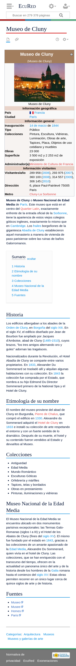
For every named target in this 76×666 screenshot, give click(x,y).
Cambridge (18, 226)
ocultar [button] (31, 258)
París (33, 117)
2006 (46, 172)
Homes (16, 611)
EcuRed (27, 6)
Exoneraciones (47, 660)
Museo (15, 602)
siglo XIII (57, 327)
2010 (46, 181)
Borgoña (39, 327)
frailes (37, 226)
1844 (55, 125)
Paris (14, 615)
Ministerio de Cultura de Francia (51, 164)
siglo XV (48, 536)
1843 (56, 373)
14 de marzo (38, 125)
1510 (55, 340)
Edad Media (17, 549)
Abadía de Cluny (33, 230)
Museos (48, 634)
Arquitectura (32, 634)
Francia (39, 112)
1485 (47, 340)
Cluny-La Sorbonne (43, 194)
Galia (54, 570)
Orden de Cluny (16, 327)
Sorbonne (60, 213)
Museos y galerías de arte (25, 638)
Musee (15, 606)
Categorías (13, 634)
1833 (32, 364)
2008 (46, 177)
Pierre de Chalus (46, 414)
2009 (68, 177)
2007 (68, 172)
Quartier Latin (29, 208)
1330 (38, 418)
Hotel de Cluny (48, 422)
